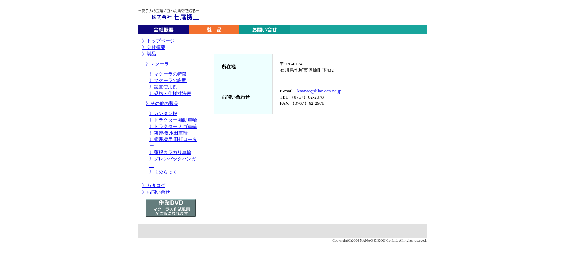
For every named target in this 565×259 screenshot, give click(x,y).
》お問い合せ (156, 192)
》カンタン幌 (163, 113)
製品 (214, 29)
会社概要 (163, 29)
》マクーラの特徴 (168, 74)
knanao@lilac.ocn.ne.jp (319, 91)
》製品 (149, 53)
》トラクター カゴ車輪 (173, 126)
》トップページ (158, 41)
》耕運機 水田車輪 (168, 133)
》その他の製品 (162, 103)
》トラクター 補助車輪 (173, 120)
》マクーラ (157, 64)
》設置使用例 (163, 87)
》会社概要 (153, 47)
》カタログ (153, 185)
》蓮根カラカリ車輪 (170, 152)
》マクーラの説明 (168, 80)
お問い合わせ (264, 29)
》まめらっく (163, 171)
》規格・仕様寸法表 (170, 93)
